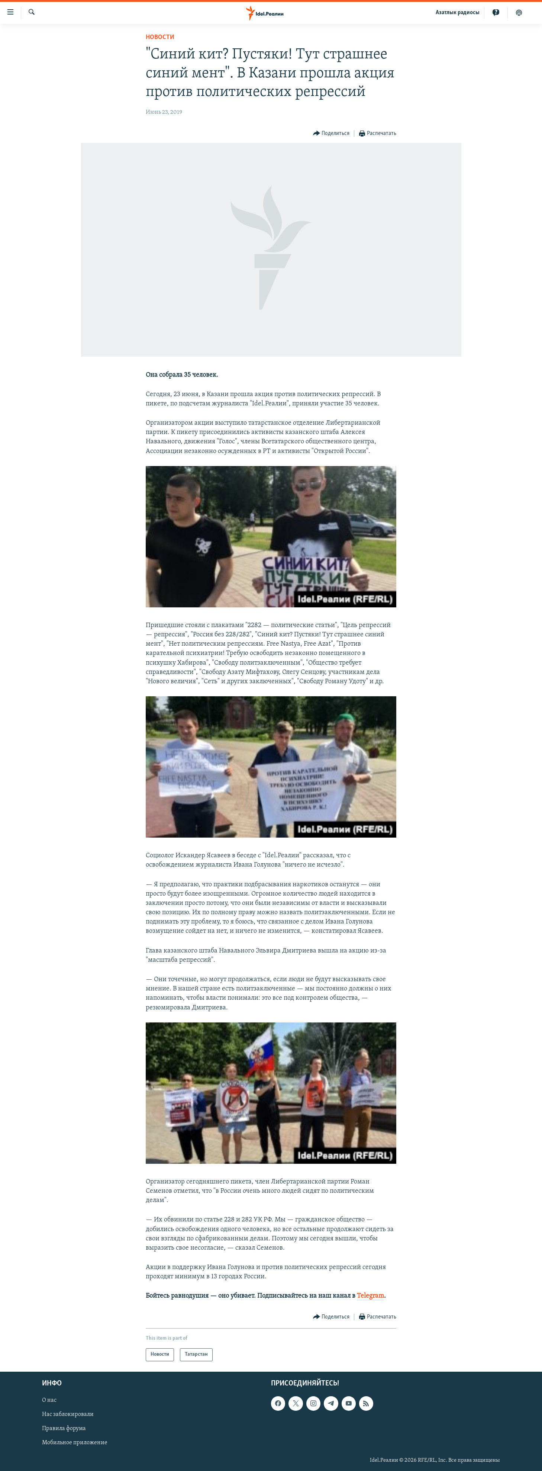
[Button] (331, 134)
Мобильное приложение (74, 1443)
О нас (49, 1400)
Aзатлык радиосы (458, 13)
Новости (160, 37)
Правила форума (64, 1429)
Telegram (370, 1296)
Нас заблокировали (68, 1414)
